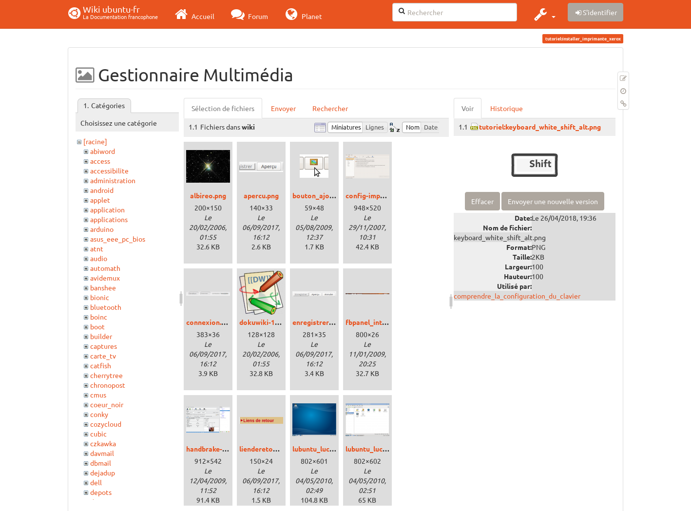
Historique (506, 108)
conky (99, 414)
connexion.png (209, 322)
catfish (100, 365)
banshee (103, 287)
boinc (98, 316)
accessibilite (109, 170)
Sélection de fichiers (223, 108)
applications (109, 219)
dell (96, 482)
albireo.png (208, 195)
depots (101, 492)
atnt (96, 248)
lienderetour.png (265, 448)
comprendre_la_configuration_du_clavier (517, 295)
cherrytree (106, 375)
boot (97, 326)
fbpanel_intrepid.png (379, 322)
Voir (467, 108)
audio (98, 258)
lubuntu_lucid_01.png (326, 448)
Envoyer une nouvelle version (553, 201)
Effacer (482, 201)
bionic (99, 297)
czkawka (103, 443)
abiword (102, 151)
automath (105, 268)
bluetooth (105, 307)
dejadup (102, 472)
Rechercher (330, 108)
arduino (102, 229)
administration (112, 180)
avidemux (105, 277)
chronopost (107, 384)
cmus (98, 394)
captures (103, 345)
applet (100, 199)
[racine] (95, 141)
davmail (102, 453)
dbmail (100, 462)
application (107, 209)
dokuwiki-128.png (267, 322)
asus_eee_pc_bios (117, 238)
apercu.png (261, 195)
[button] (543, 14)
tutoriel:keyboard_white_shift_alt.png (540, 126)
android (102, 190)
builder (101, 336)
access (100, 160)
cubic (98, 433)
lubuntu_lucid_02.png (379, 448)
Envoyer (283, 108)
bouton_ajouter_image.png (335, 195)
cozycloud (105, 423)
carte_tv (103, 355)
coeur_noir (106, 404)
